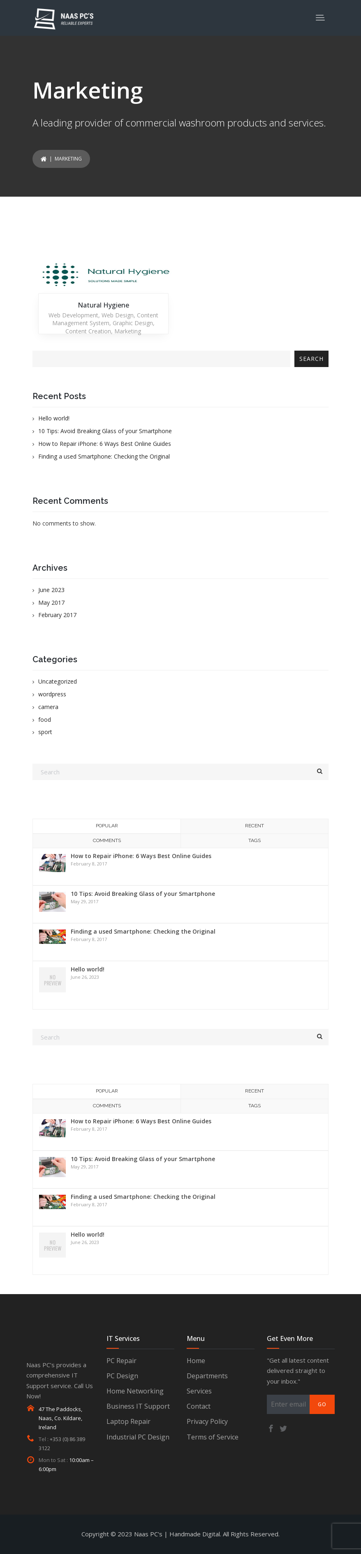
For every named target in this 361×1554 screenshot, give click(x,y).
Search (311, 359)
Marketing (127, 331)
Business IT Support (138, 1406)
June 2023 (51, 590)
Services (199, 1391)
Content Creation (88, 331)
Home (196, 1360)
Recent (254, 826)
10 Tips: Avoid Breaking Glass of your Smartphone (105, 431)
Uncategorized (57, 681)
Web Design (118, 315)
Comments (107, 840)
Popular (107, 826)
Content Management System (105, 319)
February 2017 (57, 615)
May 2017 (51, 602)
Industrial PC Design (137, 1437)
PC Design (122, 1375)
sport (45, 732)
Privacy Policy (207, 1421)
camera (48, 707)
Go (322, 1404)
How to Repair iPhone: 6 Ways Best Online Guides (104, 444)
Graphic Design (133, 323)
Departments (207, 1375)
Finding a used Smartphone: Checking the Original (104, 456)
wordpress (52, 694)
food (44, 719)
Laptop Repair (128, 1421)
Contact (199, 1406)
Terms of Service (212, 1437)
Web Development (73, 315)
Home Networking (135, 1391)
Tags (254, 840)
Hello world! (53, 418)
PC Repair (121, 1360)
